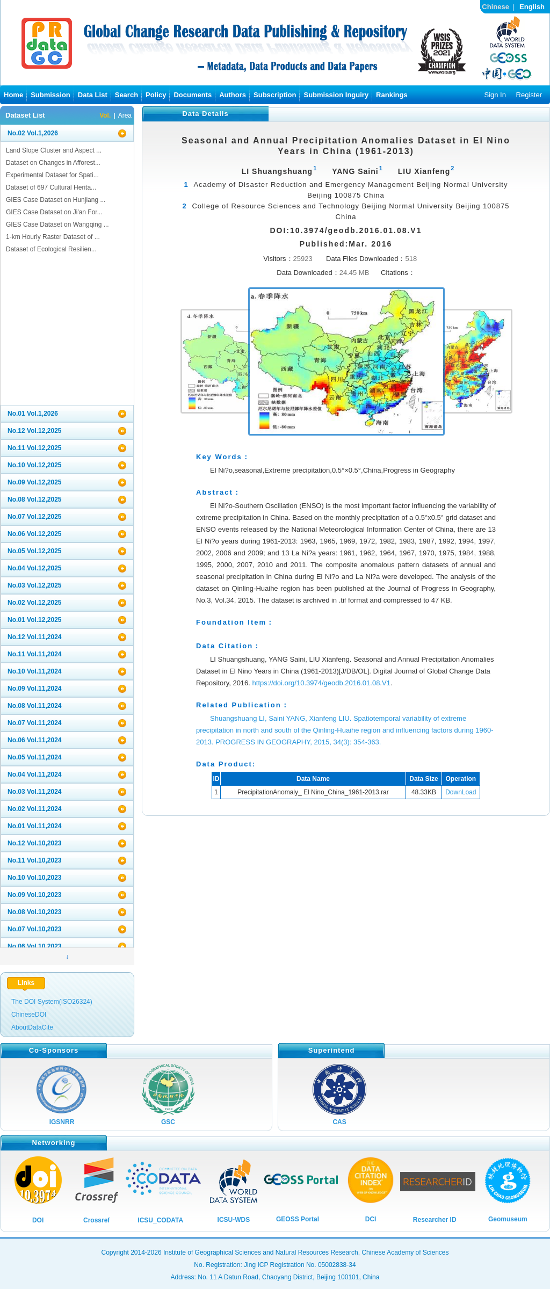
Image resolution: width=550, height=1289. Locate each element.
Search (126, 95)
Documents (192, 95)
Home (13, 95)
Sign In (494, 95)
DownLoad (460, 792)
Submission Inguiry (335, 95)
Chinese (495, 7)
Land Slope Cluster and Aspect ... (54, 150)
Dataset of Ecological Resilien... (51, 249)
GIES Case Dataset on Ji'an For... (54, 212)
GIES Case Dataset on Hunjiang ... (55, 200)
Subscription (275, 95)
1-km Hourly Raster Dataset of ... (53, 237)
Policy (156, 95)
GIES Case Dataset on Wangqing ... (57, 224)
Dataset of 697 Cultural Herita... (51, 187)
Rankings (392, 95)
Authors (232, 95)
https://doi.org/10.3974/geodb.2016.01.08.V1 (321, 683)
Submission (50, 95)
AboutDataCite (32, 1027)
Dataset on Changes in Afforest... (53, 162)
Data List (92, 95)
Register (529, 95)
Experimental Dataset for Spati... (52, 175)
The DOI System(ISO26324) (51, 1001)
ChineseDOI (28, 1014)
